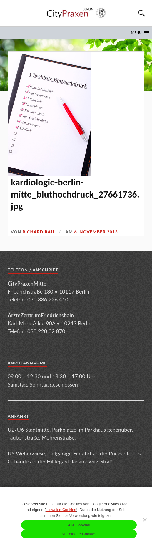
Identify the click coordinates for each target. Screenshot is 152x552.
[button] (136, 33)
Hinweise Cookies (61, 510)
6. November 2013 (96, 231)
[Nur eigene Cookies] (145, 520)
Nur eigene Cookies (78, 534)
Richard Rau (38, 231)
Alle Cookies (79, 525)
